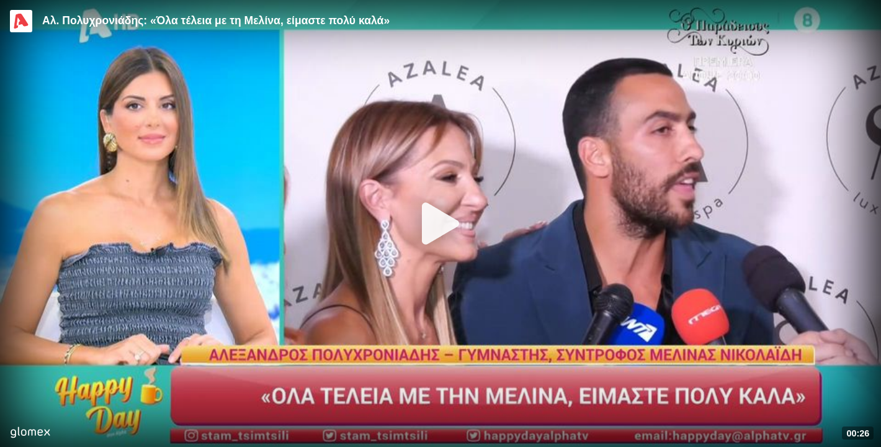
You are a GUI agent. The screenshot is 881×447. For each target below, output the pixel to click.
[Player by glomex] (30, 434)
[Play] (440, 223)
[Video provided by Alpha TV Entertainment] (21, 21)
